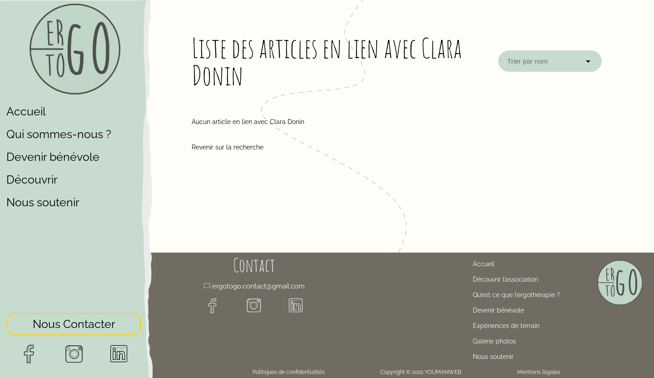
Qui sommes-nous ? (58, 134)
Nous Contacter (74, 322)
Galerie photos (494, 341)
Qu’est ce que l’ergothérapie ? (516, 294)
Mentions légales (538, 372)
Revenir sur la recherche (227, 147)
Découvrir (32, 179)
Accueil (26, 111)
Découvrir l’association (505, 279)
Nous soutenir (42, 202)
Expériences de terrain (506, 325)
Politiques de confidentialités (289, 372)
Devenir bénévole (52, 157)
